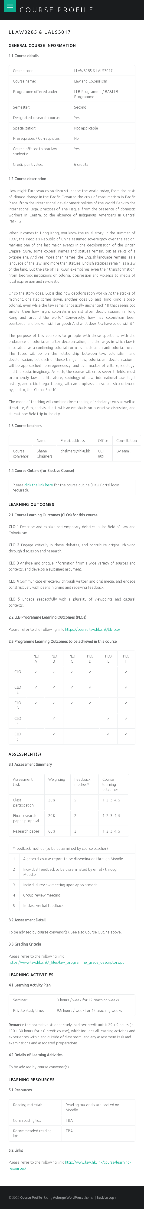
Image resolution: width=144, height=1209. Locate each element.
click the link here (38, 485)
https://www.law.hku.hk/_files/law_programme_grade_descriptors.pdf (67, 962)
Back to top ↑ (106, 1197)
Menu (10, 6)
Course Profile (57, 10)
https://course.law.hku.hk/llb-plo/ (92, 629)
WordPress (74, 1197)
